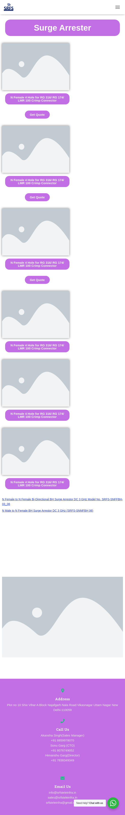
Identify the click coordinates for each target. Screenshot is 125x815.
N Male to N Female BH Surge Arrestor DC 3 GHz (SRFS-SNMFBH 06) (47, 510)
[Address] (62, 691)
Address (62, 699)
